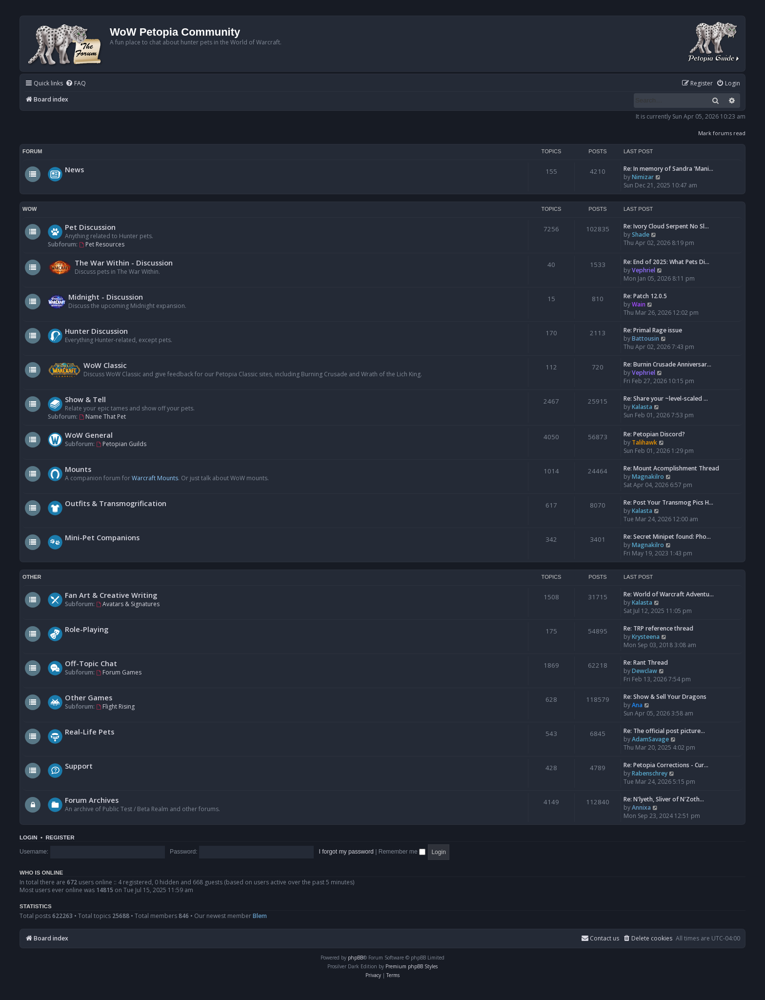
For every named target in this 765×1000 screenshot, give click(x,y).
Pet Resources (101, 244)
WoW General (89, 435)
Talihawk (644, 442)
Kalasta (642, 407)
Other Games (88, 697)
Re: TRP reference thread (658, 628)
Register (59, 837)
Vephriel (643, 270)
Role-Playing (86, 629)
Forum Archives (92, 800)
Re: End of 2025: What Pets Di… (666, 262)
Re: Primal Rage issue (653, 330)
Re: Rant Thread (646, 662)
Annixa (641, 807)
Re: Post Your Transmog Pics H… (668, 502)
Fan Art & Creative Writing (111, 595)
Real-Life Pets (89, 731)
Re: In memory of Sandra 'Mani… (668, 168)
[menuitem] (75, 83)
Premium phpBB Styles (411, 966)
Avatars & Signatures (128, 604)
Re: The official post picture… (664, 731)
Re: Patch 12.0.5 (645, 296)
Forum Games (118, 672)
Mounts (78, 469)
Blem (260, 916)
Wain (638, 304)
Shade (640, 234)
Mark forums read (721, 133)
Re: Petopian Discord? (654, 434)
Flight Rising (115, 706)
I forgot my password (346, 851)
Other (31, 577)
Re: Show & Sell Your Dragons (665, 697)
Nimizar (643, 177)
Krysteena (646, 637)
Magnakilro (648, 476)
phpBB (355, 957)
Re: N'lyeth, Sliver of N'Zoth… (664, 799)
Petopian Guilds (121, 444)
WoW (29, 209)
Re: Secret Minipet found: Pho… (667, 536)
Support (79, 766)
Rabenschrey (649, 773)
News (74, 169)
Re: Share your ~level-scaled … (666, 398)
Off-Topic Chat (91, 663)
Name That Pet (102, 416)
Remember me (402, 851)
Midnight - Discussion (105, 297)
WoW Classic (105, 365)
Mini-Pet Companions (102, 537)
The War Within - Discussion (124, 262)
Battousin (645, 338)
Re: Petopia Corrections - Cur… (666, 765)
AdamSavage (650, 739)
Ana (637, 705)
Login (29, 837)
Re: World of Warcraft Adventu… (669, 594)
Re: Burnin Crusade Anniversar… (667, 364)
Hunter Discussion (96, 331)
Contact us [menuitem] (600, 938)
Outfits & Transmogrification (115, 503)
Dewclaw (644, 671)
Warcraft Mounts (155, 478)
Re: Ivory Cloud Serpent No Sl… (666, 226)
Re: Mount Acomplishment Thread (671, 468)
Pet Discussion (90, 227)
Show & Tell (85, 399)
